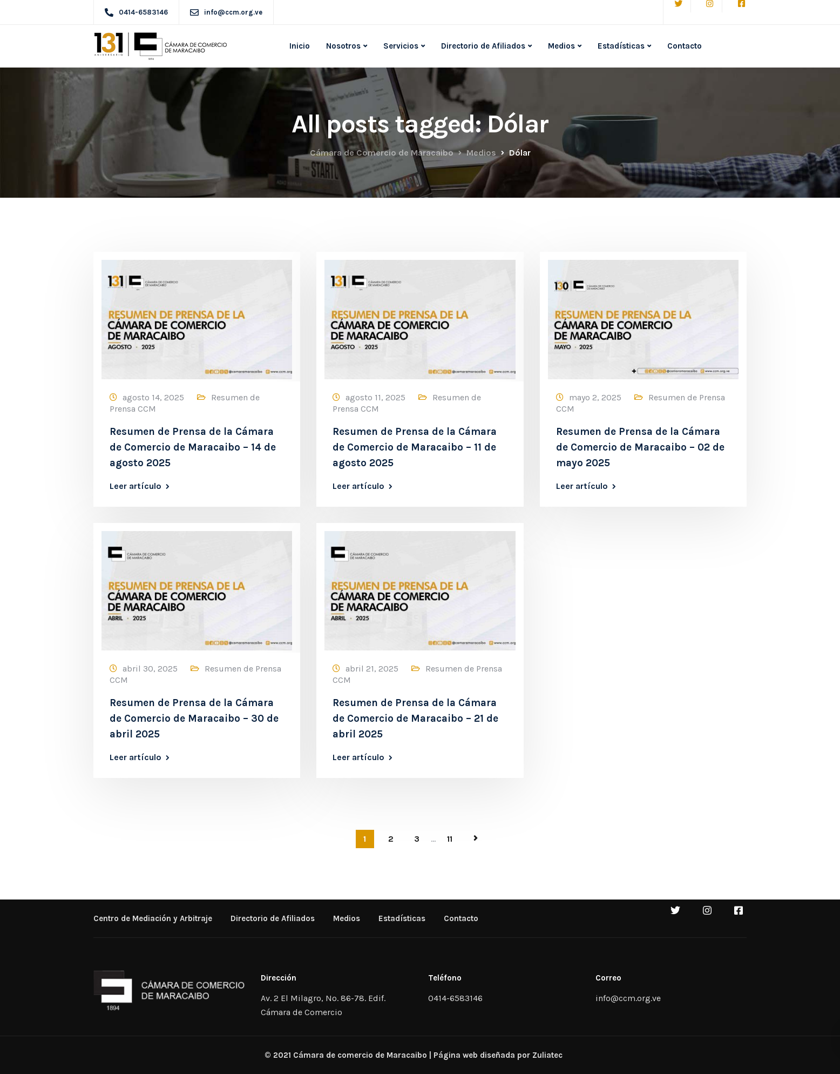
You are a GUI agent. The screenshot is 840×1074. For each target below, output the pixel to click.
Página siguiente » (475, 838)
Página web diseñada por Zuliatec (498, 1055)
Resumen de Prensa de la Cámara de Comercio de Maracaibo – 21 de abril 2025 (415, 718)
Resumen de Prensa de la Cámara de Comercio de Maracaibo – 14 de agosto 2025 (193, 447)
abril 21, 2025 (372, 668)
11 (449, 839)
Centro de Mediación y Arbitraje (152, 918)
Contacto (684, 46)
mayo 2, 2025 (595, 397)
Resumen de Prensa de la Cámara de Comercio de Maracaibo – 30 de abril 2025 (194, 718)
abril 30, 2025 (150, 668)
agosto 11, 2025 (375, 397)
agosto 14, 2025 (153, 397)
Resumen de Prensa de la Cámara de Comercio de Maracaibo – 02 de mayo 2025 (640, 447)
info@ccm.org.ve (628, 998)
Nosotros (343, 46)
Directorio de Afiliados (483, 46)
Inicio (299, 46)
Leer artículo (135, 486)
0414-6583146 (455, 998)
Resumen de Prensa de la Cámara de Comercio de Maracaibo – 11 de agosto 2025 (415, 447)
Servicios (400, 46)
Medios (561, 46)
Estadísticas (621, 46)
